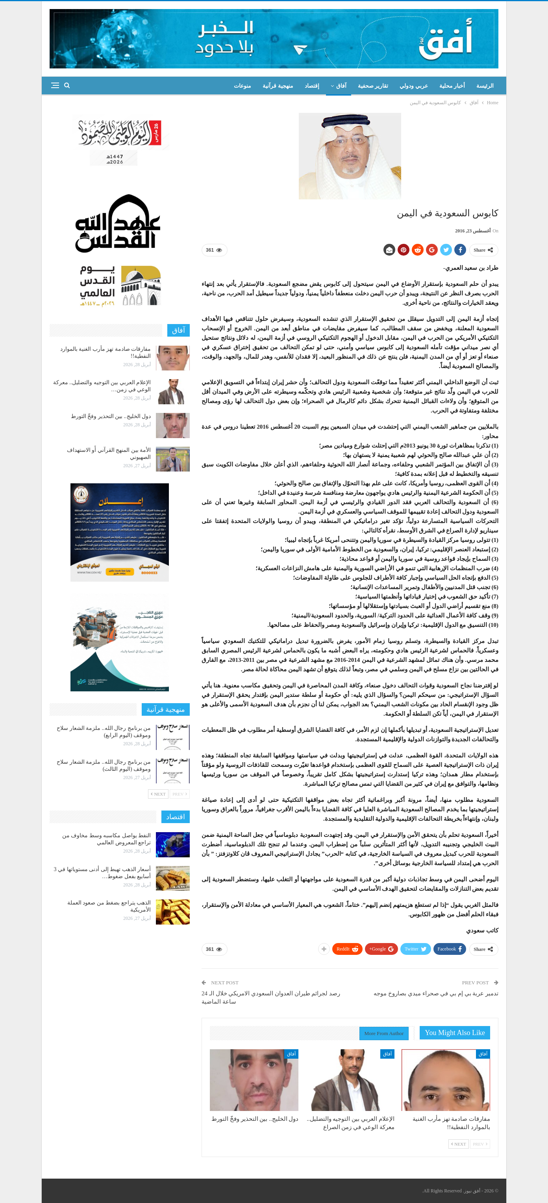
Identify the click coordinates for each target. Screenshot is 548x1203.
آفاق (341, 86)
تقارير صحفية (373, 86)
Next (458, 1144)
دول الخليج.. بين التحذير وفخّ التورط (111, 416)
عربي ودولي (414, 86)
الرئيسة (485, 86)
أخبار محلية (452, 86)
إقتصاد (312, 86)
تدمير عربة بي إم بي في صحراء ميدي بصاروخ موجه (436, 993)
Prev (480, 1144)
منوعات (242, 86)
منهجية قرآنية (278, 86)
